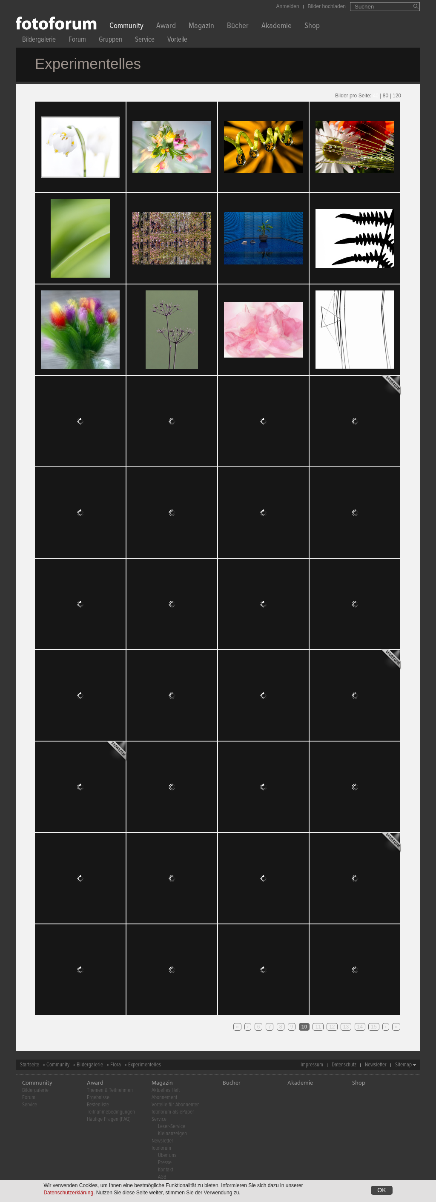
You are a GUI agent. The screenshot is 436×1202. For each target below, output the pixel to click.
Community (126, 26)
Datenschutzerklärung (68, 1193)
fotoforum (161, 1148)
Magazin (201, 26)
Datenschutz (344, 1064)
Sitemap (403, 1064)
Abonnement (164, 1097)
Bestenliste (98, 1104)
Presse (165, 1162)
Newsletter (376, 1064)
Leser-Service (171, 1126)
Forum (77, 41)
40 (376, 96)
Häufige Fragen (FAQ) (109, 1119)
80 (385, 96)
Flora (115, 1064)
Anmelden (287, 6)
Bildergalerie (39, 41)
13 (346, 1027)
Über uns (167, 1155)
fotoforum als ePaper (173, 1112)
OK (381, 1190)
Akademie (276, 26)
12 (332, 1027)
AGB (162, 1177)
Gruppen (110, 41)
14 (360, 1027)
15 (373, 1027)
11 (318, 1027)
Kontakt (165, 1170)
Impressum (312, 1064)
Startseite (29, 1064)
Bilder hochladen (327, 6)
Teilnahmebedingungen (111, 1112)
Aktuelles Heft (166, 1090)
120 (397, 96)
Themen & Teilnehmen (110, 1090)
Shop (312, 26)
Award (166, 26)
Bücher (238, 26)
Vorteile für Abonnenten (176, 1104)
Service (145, 41)
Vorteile (177, 41)
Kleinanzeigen (172, 1133)
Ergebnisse (98, 1097)
